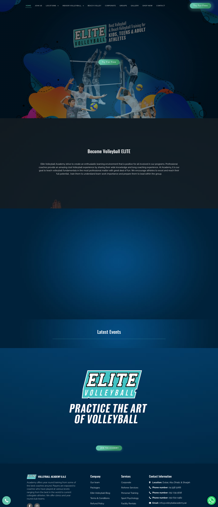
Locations (52, 6)
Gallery (135, 6)
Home (28, 6)
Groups (123, 6)
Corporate (110, 6)
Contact (160, 6)
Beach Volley (94, 6)
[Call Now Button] (6, 500)
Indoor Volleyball (73, 6)
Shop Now (148, 6)
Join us (38, 6)
